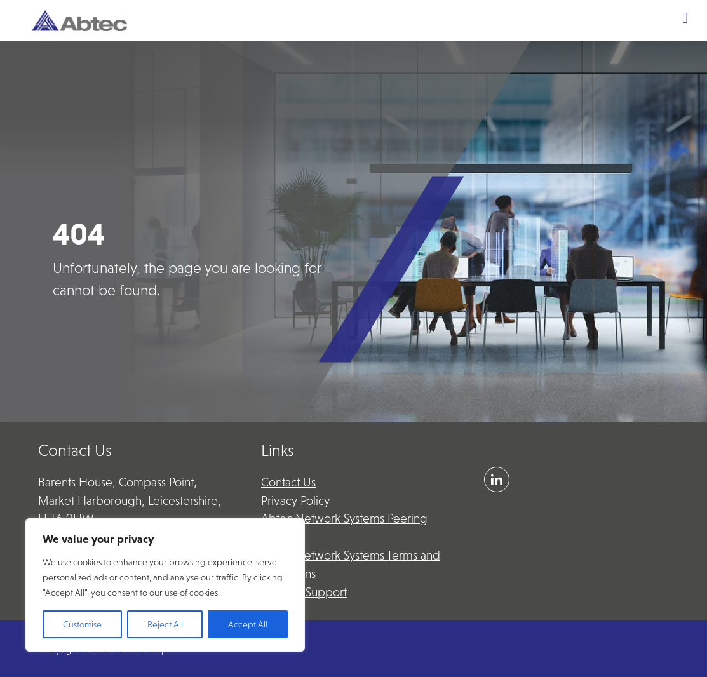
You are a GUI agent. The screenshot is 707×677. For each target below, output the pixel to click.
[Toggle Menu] (685, 18)
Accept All (247, 624)
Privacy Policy (295, 500)
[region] (165, 585)
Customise (82, 624)
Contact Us (288, 482)
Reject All (165, 624)
